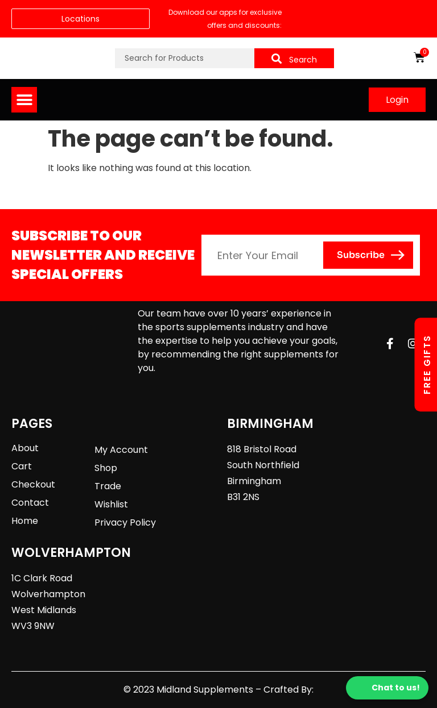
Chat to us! (387, 688)
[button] (24, 100)
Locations (80, 18)
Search (294, 59)
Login (397, 99)
